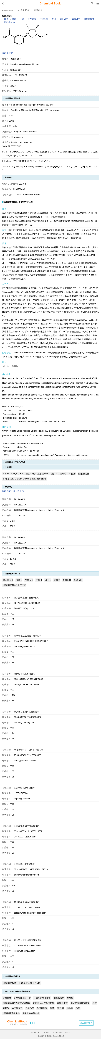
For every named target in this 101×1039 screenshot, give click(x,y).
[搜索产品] (92, 3)
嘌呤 (52, 1008)
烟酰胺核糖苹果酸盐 (79, 1003)
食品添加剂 (17, 1008)
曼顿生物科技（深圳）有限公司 (29, 750)
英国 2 (57, 580)
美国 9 (39, 580)
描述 (14, 19)
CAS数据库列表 (23, 10)
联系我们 (41, 1036)
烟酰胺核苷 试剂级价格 (13, 491)
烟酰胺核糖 (83, 474)
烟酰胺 (70, 998)
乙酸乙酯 (30, 1008)
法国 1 (19, 580)
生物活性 (44, 19)
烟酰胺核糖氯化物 (30, 1013)
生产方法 (32, 19)
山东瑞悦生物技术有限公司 (26, 826)
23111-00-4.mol (20, 91)
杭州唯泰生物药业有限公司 (26, 902)
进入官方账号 (86, 1023)
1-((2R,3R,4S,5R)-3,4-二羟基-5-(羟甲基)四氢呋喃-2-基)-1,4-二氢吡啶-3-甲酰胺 (39, 474)
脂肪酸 (70, 1008)
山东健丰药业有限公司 (24, 864)
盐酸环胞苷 (62, 1003)
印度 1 (48, 580)
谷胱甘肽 (7, 998)
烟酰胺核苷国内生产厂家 (14, 585)
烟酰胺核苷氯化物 (11, 1013)
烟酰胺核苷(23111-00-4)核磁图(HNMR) (22, 983)
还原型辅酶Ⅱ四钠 (42, 998)
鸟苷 (94, 1003)
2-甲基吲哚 (42, 1008)
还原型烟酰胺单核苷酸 (43, 1003)
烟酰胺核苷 (7, 53)
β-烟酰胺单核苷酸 (22, 998)
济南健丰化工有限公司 (24, 674)
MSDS (33, 1032)
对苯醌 (6, 1008)
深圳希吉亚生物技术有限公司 (27, 636)
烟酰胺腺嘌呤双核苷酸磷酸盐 (16, 1003)
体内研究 (76, 19)
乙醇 (78, 1008)
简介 (6, 19)
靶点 (54, 19)
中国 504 (67, 580)
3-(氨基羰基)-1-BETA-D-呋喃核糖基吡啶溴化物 (24, 479)
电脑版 (49, 1036)
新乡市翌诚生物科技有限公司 (27, 940)
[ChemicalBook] (50, 3)
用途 (22, 19)
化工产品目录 (57, 1032)
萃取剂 (60, 1008)
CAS (40, 1032)
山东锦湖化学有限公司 (24, 788)
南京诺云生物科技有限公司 (26, 712)
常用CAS (47, 1032)
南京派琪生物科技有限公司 (26, 598)
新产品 (67, 1032)
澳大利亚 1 (8, 580)
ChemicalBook (7, 10)
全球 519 (78, 580)
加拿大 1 (29, 580)
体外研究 (64, 19)
